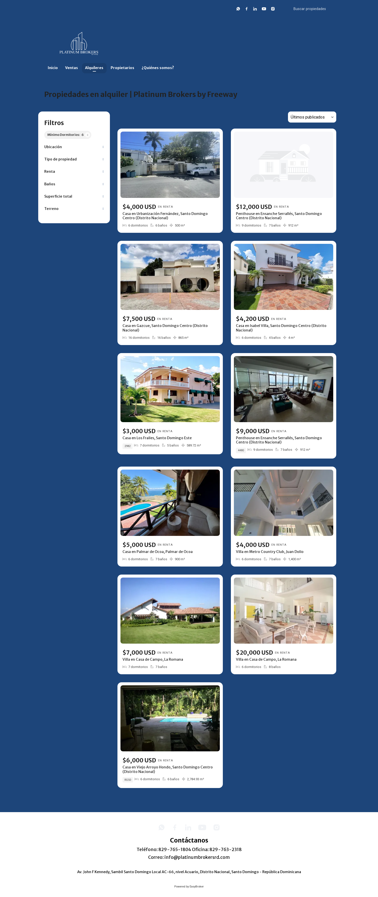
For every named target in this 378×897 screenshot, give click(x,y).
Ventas (71, 68)
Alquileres (94, 68)
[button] (74, 147)
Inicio (53, 68)
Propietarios (122, 68)
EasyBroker (197, 886)
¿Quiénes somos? (158, 68)
